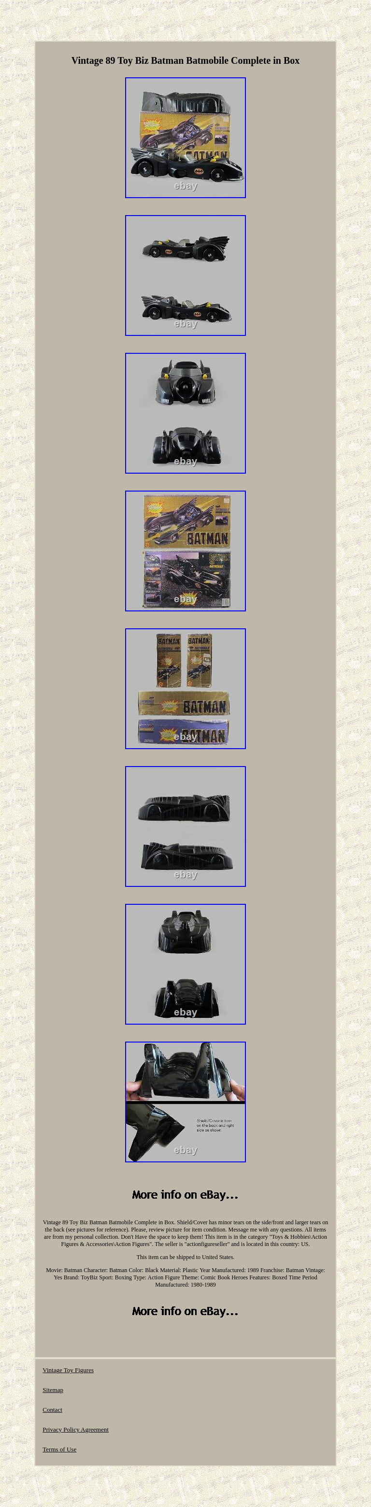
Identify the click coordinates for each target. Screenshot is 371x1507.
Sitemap (53, 1389)
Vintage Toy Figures (68, 1370)
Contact (52, 1409)
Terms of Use (59, 1449)
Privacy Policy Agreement (75, 1429)
